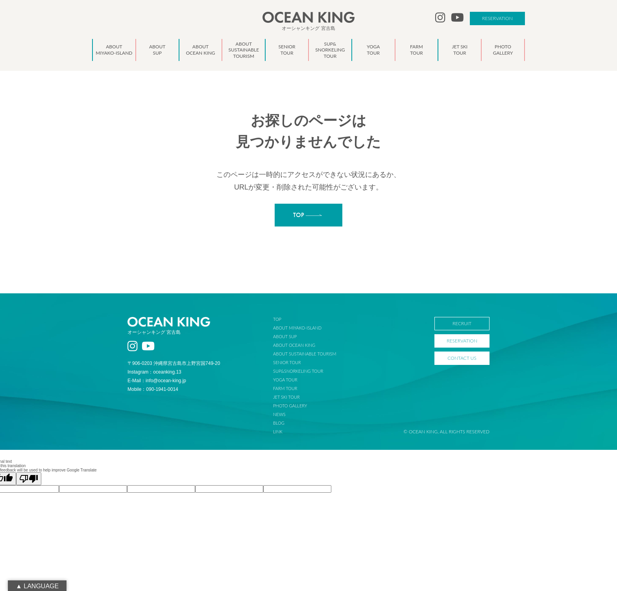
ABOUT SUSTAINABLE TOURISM (311, 353)
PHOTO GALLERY (297, 405)
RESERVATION (497, 18)
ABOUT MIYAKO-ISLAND (304, 327)
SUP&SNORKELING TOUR (305, 371)
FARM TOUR (292, 388)
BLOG (285, 422)
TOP (284, 319)
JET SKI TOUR (293, 397)
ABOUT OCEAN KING (301, 345)
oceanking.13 (167, 372)
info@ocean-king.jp (166, 380)
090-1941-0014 (162, 389)
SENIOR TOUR (294, 362)
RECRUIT (462, 323)
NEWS (286, 414)
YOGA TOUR (292, 379)
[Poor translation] (28, 478)
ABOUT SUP (291, 336)
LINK (284, 431)
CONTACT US (461, 358)
